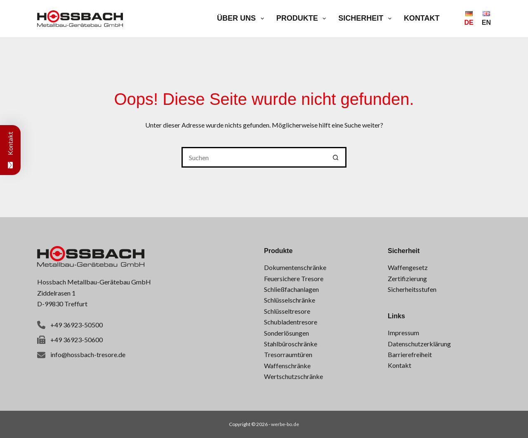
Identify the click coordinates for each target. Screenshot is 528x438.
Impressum (403, 332)
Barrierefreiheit (410, 354)
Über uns (242, 19)
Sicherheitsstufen (412, 289)
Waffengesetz (408, 267)
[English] (486, 18)
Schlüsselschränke (289, 300)
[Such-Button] (336, 157)
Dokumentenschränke (295, 267)
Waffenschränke (287, 365)
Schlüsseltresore (287, 311)
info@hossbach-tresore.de (87, 354)
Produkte (303, 19)
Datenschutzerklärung (419, 344)
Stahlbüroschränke (290, 344)
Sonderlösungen (286, 333)
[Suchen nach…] (254, 157)
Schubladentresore (290, 322)
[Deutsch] (469, 18)
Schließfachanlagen (291, 289)
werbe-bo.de (285, 424)
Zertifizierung (407, 278)
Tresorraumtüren (288, 354)
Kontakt (422, 18)
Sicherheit (366, 19)
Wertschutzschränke (293, 376)
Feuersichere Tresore (293, 278)
